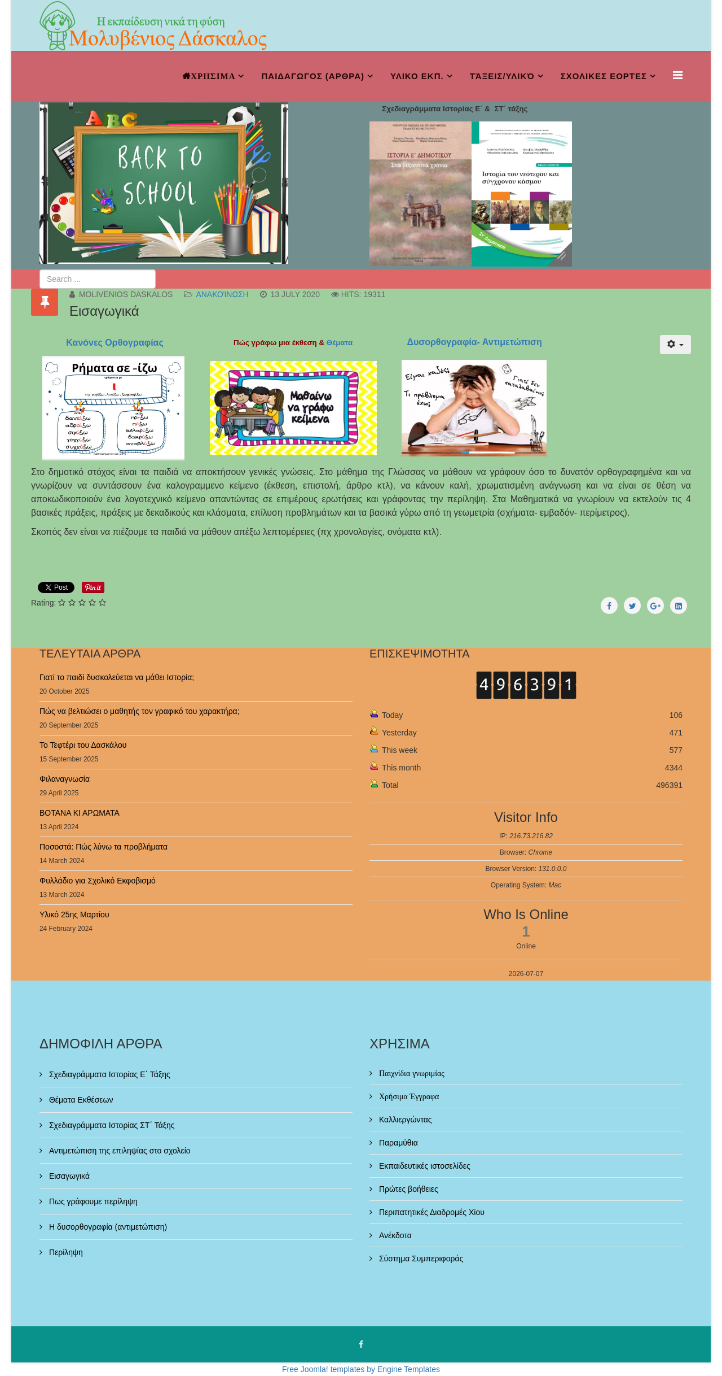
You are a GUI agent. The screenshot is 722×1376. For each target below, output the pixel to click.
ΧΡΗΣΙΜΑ (213, 76)
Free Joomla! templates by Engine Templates (361, 1369)
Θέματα (341, 342)
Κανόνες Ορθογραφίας (114, 342)
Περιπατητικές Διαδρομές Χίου (431, 1212)
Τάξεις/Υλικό (502, 76)
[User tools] (675, 344)
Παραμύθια (397, 1142)
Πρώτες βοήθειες (407, 1189)
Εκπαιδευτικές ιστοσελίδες (423, 1165)
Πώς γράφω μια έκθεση (275, 342)
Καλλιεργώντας (404, 1119)
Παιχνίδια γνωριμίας (410, 1073)
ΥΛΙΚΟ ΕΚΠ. (417, 76)
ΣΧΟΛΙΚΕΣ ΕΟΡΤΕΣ (604, 76)
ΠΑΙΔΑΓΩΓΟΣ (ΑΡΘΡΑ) (312, 76)
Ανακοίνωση (222, 294)
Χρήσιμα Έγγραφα (408, 1096)
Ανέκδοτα (394, 1235)
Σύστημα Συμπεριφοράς (420, 1258)
